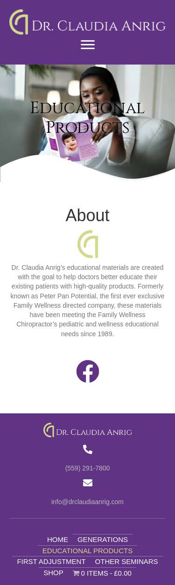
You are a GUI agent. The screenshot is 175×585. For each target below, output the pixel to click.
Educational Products (87, 551)
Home (57, 539)
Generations (102, 539)
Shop (53, 573)
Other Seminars (126, 561)
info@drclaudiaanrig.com (87, 502)
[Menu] (87, 45)
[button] (88, 371)
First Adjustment (51, 561)
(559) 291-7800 (87, 468)
